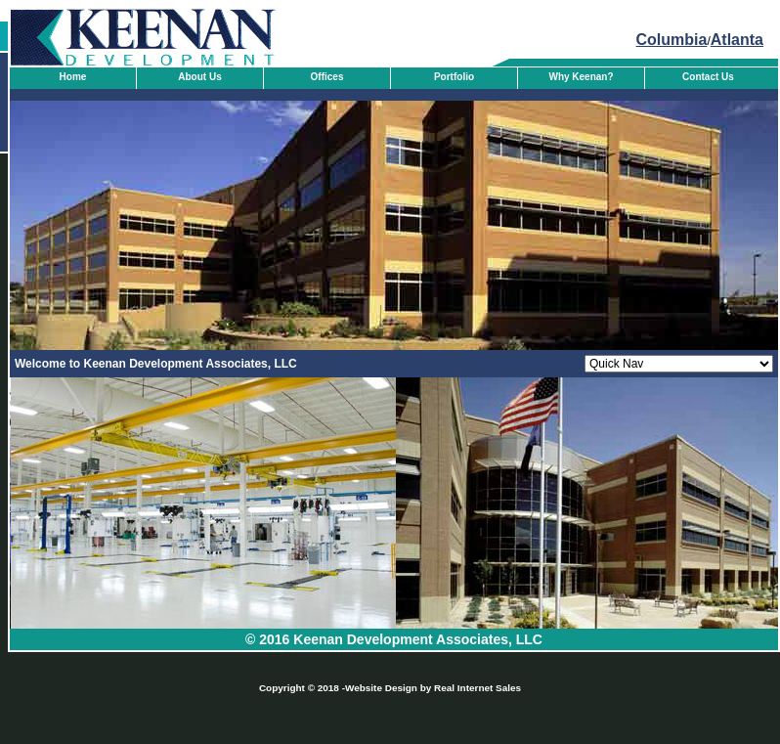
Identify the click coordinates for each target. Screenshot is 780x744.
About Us (199, 76)
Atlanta (737, 39)
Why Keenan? (580, 76)
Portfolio (454, 76)
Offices (327, 76)
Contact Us (708, 76)
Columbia (672, 39)
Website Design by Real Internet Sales (433, 687)
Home (73, 76)
